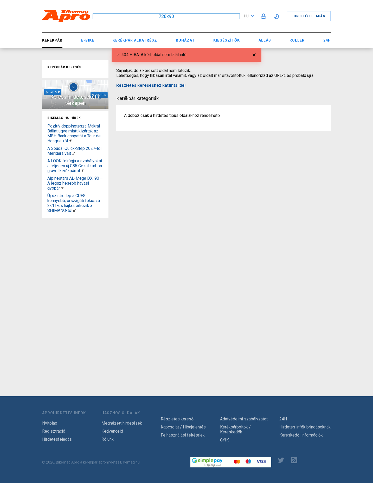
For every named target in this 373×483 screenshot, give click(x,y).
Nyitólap (49, 423)
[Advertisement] (75, 298)
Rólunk (107, 439)
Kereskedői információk (301, 435)
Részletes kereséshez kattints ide (150, 85)
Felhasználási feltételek (183, 435)
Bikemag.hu (130, 462)
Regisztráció (53, 431)
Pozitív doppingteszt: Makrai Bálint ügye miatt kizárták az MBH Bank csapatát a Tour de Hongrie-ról (74, 133)
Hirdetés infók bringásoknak (305, 427)
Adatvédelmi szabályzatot (244, 419)
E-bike (87, 40)
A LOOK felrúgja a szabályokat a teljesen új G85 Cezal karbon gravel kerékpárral (74, 165)
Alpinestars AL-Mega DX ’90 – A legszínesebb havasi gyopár (75, 183)
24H (327, 40)
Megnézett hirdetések (121, 423)
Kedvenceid (112, 431)
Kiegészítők (226, 40)
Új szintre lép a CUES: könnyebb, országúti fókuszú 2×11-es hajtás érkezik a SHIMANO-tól (73, 203)
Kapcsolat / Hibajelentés (183, 427)
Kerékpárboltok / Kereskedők (235, 429)
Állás (265, 40)
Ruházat (185, 40)
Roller (297, 40)
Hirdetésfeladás (308, 16)
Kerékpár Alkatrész (135, 40)
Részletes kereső (177, 419)
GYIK (224, 440)
